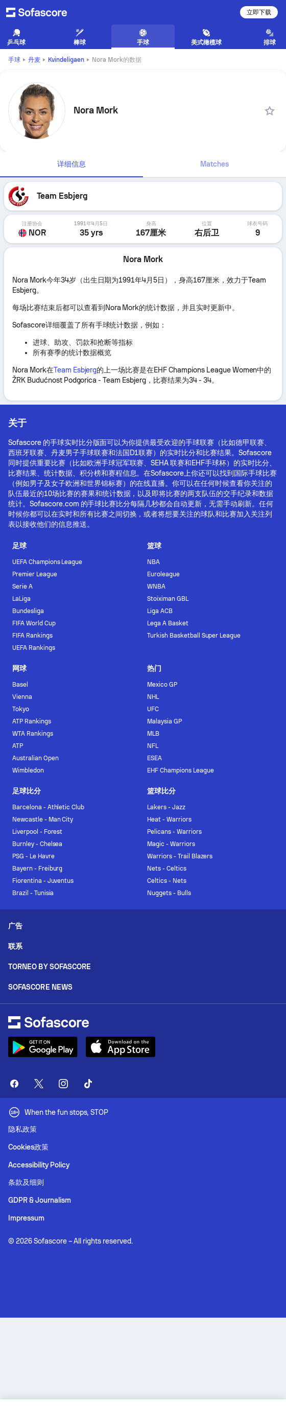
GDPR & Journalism (39, 1200)
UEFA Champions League (47, 562)
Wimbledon (28, 770)
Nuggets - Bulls (169, 893)
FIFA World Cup (34, 623)
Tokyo (20, 709)
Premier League (34, 574)
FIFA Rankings (32, 635)
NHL (153, 696)
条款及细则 (26, 1182)
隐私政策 (22, 1129)
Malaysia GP (164, 721)
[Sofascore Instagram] (63, 1084)
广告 (15, 926)
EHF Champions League (180, 770)
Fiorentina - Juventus (43, 880)
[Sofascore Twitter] (39, 1084)
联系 (15, 946)
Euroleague (163, 574)
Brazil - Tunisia (33, 893)
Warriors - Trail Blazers (179, 856)
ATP (17, 746)
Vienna (22, 696)
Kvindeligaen (66, 59)
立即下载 (259, 12)
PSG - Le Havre (33, 856)
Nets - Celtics (166, 868)
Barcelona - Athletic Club (48, 807)
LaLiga (21, 598)
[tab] (71, 164)
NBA (153, 562)
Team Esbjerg (75, 370)
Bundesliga (28, 611)
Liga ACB (160, 611)
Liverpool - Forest (37, 831)
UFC (153, 709)
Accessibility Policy (38, 1165)
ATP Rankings (31, 721)
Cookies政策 (28, 1147)
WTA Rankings (32, 733)
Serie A (22, 586)
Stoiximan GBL (167, 598)
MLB (153, 733)
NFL (152, 746)
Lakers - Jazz (166, 807)
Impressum (26, 1218)
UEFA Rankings (33, 647)
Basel (20, 684)
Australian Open (35, 758)
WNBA (156, 586)
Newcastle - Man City (43, 819)
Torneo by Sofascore (49, 967)
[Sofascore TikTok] (88, 1084)
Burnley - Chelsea (37, 844)
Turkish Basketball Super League (194, 635)
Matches (214, 164)
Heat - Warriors (169, 819)
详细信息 (71, 164)
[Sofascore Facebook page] (14, 1084)
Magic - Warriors (171, 844)
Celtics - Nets (166, 880)
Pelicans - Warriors (174, 831)
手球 (14, 59)
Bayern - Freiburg (37, 868)
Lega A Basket (167, 623)
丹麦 (34, 59)
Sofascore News (40, 987)
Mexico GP (162, 684)
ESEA (154, 758)
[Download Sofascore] (43, 1047)
